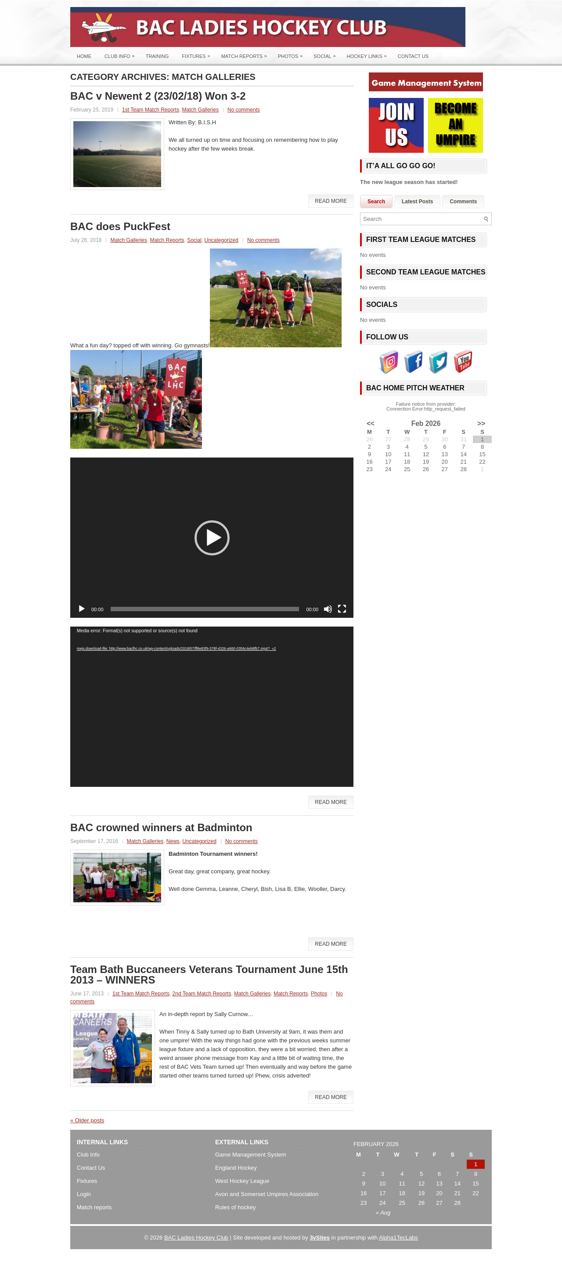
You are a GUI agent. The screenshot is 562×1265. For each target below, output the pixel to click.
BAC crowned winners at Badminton (161, 827)
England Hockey (236, 1167)
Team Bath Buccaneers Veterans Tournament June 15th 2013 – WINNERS (209, 974)
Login (84, 1194)
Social (326, 54)
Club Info (121, 54)
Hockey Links (369, 54)
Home (84, 56)
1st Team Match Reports (150, 110)
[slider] (205, 609)
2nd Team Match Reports (202, 994)
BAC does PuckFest (120, 226)
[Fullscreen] (342, 609)
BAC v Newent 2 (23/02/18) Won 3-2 (158, 96)
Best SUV (247, 1255)
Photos (292, 54)
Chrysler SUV (340, 1255)
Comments (463, 201)
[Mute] (328, 609)
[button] (212, 537)
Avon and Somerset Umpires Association (266, 1194)
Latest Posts (417, 201)
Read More (331, 201)
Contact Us (413, 56)
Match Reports (246, 54)
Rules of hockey (235, 1207)
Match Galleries (200, 110)
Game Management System (250, 1154)
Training (157, 56)
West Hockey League (242, 1181)
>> (481, 423)
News (173, 841)
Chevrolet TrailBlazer (388, 1255)
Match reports (94, 1207)
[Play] (81, 609)
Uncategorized (221, 240)
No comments (243, 110)
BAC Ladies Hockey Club (196, 1237)
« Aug (383, 1212)
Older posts (87, 1120)
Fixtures (198, 54)
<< (371, 423)
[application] (211, 538)
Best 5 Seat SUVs (304, 1255)
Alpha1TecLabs (398, 1237)
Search (376, 201)
